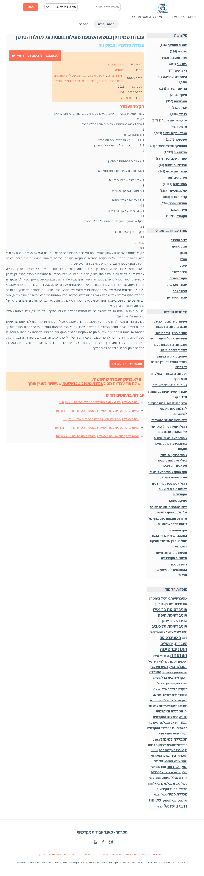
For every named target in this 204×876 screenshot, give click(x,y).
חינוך (183, 95)
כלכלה (182, 114)
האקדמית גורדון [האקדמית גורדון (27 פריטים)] (161, 656)
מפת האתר (54, 854)
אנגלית (182, 51)
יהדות (183, 107)
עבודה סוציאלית (176, 171)
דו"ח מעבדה (179, 240)
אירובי (110, 75)
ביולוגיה (119, 70)
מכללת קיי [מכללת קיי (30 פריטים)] (182, 800)
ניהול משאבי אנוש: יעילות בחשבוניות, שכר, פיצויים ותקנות (170, 443)
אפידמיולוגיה (96, 75)
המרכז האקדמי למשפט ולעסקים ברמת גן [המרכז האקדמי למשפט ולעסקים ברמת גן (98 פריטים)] (167, 744)
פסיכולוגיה (180, 184)
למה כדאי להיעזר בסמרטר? (169, 420)
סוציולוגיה (180, 152)
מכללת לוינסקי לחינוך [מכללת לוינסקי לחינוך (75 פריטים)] (159, 783)
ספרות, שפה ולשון (175, 158)
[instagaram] (110, 841)
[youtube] (95, 841)
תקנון (42, 854)
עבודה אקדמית (177, 284)
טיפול (72, 75)
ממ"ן (183, 259)
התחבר (83, 24)
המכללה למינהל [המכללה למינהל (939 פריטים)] (173, 739)
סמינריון (102, 81)
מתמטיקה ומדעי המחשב (171, 146)
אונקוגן (120, 75)
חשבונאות (180, 101)
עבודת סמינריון (115, 64)
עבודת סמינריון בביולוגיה (82, 383)
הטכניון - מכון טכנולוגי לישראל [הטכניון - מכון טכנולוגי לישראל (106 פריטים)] (167, 661)
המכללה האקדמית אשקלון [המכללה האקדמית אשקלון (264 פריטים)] (168, 666)
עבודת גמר (180, 291)
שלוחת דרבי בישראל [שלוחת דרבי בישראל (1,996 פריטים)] (168, 803)
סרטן (84, 81)
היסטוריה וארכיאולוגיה (172, 77)
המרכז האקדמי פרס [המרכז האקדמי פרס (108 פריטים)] (171, 750)
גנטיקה (82, 75)
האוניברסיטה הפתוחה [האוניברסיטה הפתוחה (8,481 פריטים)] (173, 651)
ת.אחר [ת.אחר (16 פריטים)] (160, 806)
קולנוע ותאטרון (177, 190)
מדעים (182, 127)
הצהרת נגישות (90, 854)
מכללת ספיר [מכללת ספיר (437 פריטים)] (177, 794)
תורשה (58, 81)
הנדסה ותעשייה (177, 88)
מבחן (183, 253)
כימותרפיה (60, 75)
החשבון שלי (131, 854)
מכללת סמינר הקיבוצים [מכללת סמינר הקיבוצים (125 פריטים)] (172, 789)
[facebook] (103, 841)
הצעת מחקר (179, 246)
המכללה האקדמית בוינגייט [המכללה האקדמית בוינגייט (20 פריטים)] (174, 672)
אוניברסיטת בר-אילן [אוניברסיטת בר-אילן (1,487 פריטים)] (170, 609)
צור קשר (145, 854)
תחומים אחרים (177, 203)
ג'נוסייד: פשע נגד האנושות (169, 385)
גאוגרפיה (181, 70)
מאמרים (157, 854)
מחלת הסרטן (116, 81)
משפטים (181, 139)
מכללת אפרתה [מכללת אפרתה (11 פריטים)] (155, 778)
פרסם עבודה (106, 24)
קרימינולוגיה (179, 197)
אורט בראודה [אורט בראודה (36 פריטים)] (180, 632)
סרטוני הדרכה (71, 854)
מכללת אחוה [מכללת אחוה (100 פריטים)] (170, 777)
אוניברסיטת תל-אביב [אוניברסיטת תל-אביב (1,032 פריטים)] (169, 626)
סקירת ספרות (178, 278)
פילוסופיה (180, 178)
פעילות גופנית (71, 81)
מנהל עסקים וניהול (175, 133)
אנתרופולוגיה (178, 58)
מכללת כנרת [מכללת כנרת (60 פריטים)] (180, 783)
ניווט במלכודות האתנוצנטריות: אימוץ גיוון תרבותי (170, 569)
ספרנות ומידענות (176, 165)
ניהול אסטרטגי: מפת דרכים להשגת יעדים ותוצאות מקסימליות (169, 489)
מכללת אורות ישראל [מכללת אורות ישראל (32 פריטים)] (170, 772)
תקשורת (181, 216)
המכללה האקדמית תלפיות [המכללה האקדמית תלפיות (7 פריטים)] (169, 733)
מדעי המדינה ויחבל (174, 120)
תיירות (182, 209)
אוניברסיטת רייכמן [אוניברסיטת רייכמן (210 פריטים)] (174, 620)
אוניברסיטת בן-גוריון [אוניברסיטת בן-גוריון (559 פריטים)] (171, 603)
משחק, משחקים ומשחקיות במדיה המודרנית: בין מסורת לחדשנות (169, 361)
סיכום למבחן (179, 272)
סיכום (183, 265)
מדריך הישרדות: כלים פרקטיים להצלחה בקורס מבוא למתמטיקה (167, 408)
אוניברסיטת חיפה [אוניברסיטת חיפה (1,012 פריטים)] (172, 615)
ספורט (92, 81)
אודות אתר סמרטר (112, 854)
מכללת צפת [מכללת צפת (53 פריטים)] (161, 794)
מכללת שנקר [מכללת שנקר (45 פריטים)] (169, 800)
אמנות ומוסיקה (177, 45)
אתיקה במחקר (177, 500)
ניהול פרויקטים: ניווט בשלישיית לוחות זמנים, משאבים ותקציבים (172, 460)
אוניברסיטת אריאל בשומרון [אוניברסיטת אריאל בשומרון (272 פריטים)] (168, 598)
